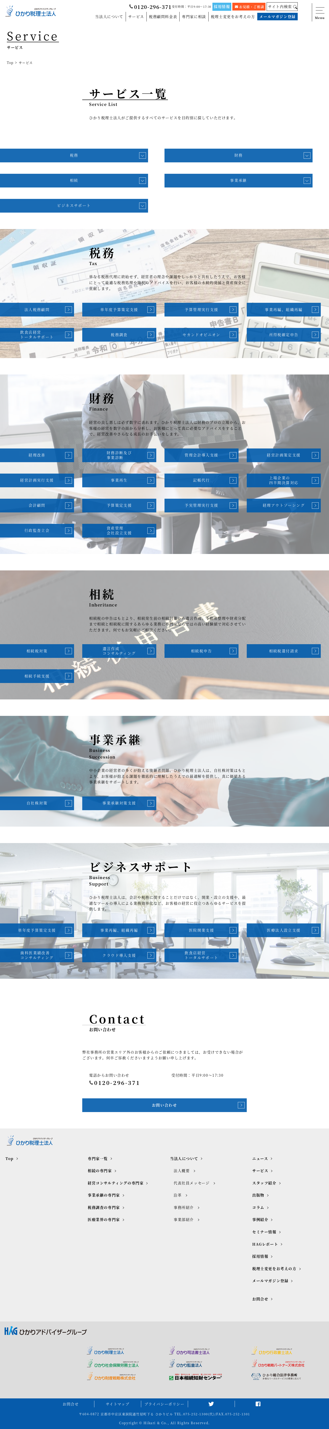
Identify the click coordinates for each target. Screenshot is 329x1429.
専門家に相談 (194, 16)
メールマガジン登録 (277, 16)
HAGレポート (265, 1244)
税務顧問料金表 (163, 16)
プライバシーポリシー (164, 1404)
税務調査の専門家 (104, 1207)
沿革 (178, 1195)
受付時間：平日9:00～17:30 (191, 6)
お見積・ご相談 (249, 6)
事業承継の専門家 (104, 1195)
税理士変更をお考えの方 (233, 16)
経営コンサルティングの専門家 (115, 1183)
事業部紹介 (184, 1219)
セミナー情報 (264, 1231)
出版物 (258, 1195)
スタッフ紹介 (264, 1183)
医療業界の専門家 (104, 1219)
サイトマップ (118, 1404)
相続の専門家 (100, 1170)
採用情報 (222, 6)
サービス (136, 16)
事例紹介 (260, 1219)
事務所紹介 (184, 1207)
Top (10, 62)
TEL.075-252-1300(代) (194, 1414)
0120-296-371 (150, 6)
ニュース (260, 1158)
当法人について (109, 16)
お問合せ (260, 1299)
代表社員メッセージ (192, 1183)
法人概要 (182, 1170)
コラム (258, 1207)
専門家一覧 (98, 1158)
